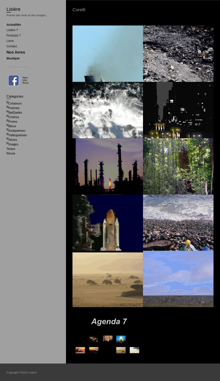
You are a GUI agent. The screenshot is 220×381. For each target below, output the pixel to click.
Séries (12, 139)
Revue (10, 153)
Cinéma (13, 117)
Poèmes (13, 108)
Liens (10, 41)
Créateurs (15, 103)
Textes (10, 149)
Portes (12, 121)
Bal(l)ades (15, 112)
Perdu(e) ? (13, 35)
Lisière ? (12, 30)
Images (13, 144)
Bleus (12, 126)
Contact (11, 46)
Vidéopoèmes (17, 135)
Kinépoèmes (16, 130)
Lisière (13, 9)
